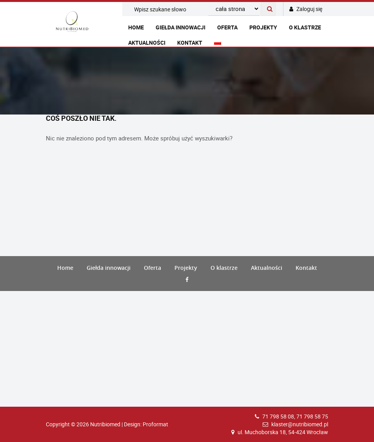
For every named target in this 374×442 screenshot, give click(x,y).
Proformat (155, 424)
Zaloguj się (305, 9)
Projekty (263, 27)
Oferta (227, 27)
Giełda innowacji (180, 27)
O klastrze (305, 27)
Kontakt (189, 42)
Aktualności (146, 42)
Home (136, 27)
